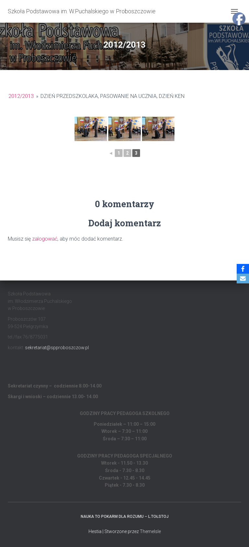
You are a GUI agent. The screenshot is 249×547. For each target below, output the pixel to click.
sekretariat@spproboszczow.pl (57, 347)
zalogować (44, 239)
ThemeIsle (150, 531)
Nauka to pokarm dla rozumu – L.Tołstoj (125, 516)
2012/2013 (21, 96)
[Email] (243, 278)
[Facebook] (243, 269)
